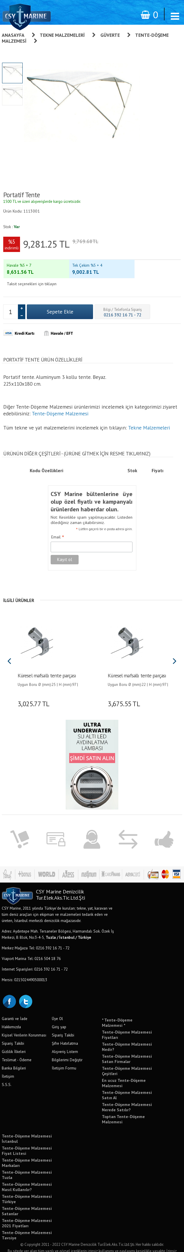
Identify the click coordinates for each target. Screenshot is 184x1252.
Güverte (110, 35)
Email (57, 526)
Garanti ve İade (14, 1007)
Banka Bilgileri (14, 1057)
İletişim (8, 1065)
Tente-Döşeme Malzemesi (60, 402)
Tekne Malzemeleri (62, 35)
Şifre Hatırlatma (65, 1032)
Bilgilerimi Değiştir (67, 1049)
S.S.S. (6, 1073)
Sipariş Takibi (13, 1032)
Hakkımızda (11, 1016)
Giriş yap (59, 1016)
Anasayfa (13, 35)
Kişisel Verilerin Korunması (24, 1024)
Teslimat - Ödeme (17, 1049)
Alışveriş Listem (65, 1040)
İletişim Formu (64, 1057)
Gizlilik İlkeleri (14, 1040)
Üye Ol (57, 1007)
